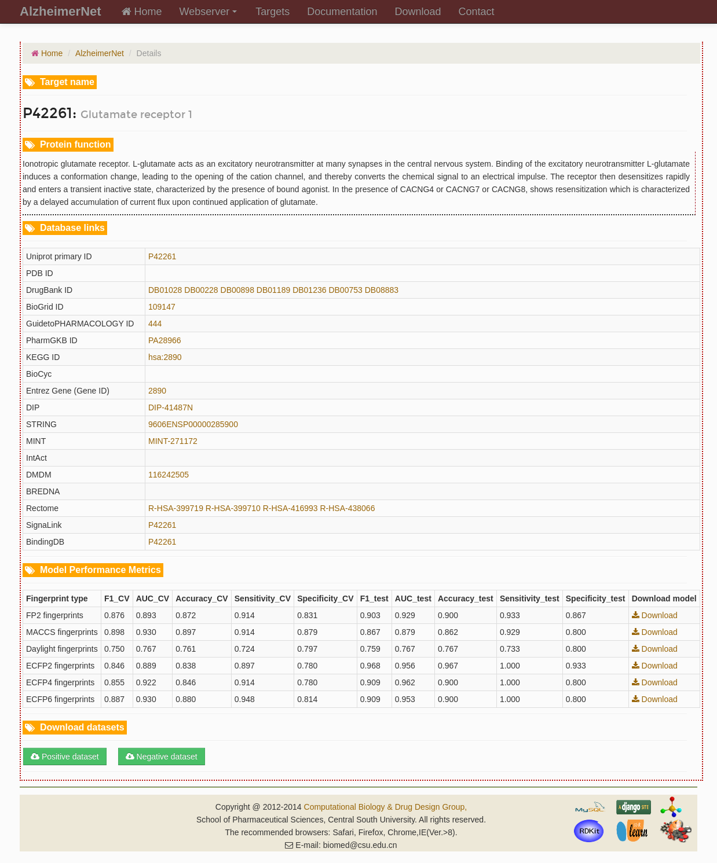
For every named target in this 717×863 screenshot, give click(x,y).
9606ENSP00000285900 (193, 424)
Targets (272, 11)
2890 (157, 390)
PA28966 (164, 340)
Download (417, 11)
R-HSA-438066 (347, 508)
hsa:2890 (165, 357)
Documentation (342, 11)
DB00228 (201, 290)
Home (142, 11)
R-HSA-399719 (175, 508)
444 (155, 323)
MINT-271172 (172, 441)
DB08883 (381, 290)
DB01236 (309, 290)
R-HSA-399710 (233, 508)
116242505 (168, 474)
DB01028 (165, 290)
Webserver (208, 11)
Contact (476, 11)
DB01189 (273, 290)
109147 (161, 306)
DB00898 (237, 290)
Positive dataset (65, 756)
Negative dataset (161, 756)
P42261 (162, 256)
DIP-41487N (170, 407)
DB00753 (345, 290)
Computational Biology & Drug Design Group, (385, 806)
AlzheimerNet (99, 53)
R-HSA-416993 (290, 508)
